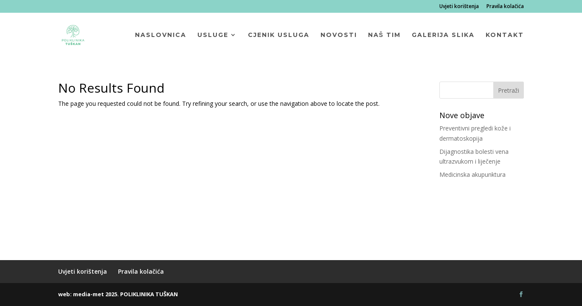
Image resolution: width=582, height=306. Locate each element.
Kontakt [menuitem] (505, 35)
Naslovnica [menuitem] (160, 35)
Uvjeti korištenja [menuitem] (459, 7)
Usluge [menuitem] (212, 35)
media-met (88, 294)
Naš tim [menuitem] (384, 35)
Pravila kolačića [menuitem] (505, 7)
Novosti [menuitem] (339, 35)
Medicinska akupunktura (472, 174)
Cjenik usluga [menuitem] (278, 35)
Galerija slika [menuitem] (443, 35)
